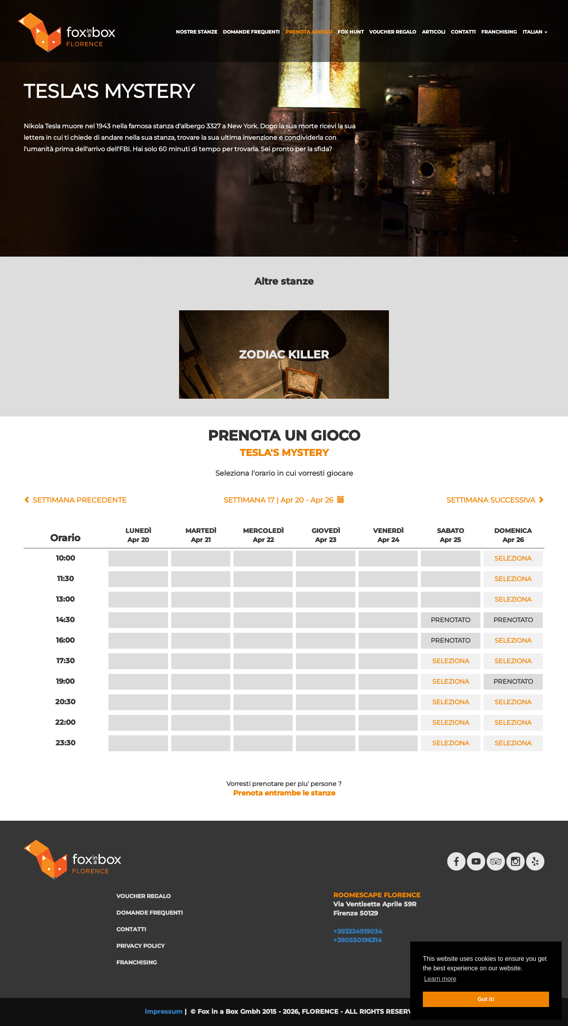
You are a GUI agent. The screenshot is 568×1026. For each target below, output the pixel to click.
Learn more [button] (440, 978)
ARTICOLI (433, 32)
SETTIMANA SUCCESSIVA (491, 500)
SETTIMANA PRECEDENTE (80, 500)
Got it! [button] (486, 999)
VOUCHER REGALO (392, 32)
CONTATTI (463, 32)
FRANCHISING (499, 32)
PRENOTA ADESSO (309, 32)
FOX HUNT (351, 32)
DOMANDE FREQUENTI (251, 32)
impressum (164, 1011)
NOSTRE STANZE (196, 32)
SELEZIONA (513, 558)
